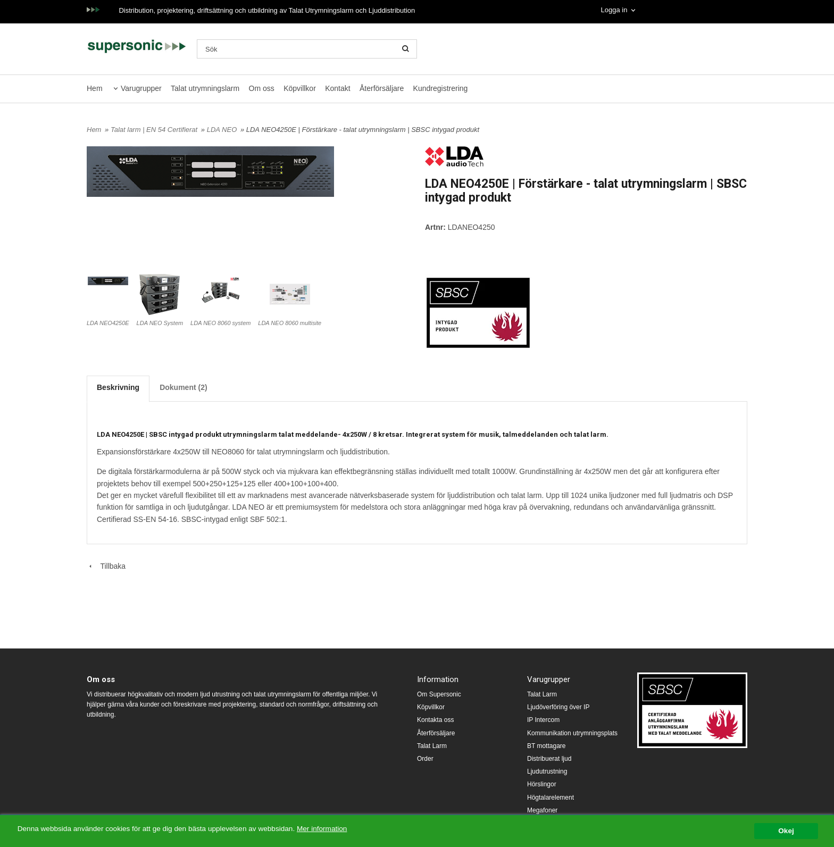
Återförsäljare (382, 88)
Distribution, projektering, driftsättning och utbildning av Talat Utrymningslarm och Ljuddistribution (267, 10)
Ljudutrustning (547, 771)
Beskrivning (118, 387)
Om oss (261, 88)
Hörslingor (541, 784)
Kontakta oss (435, 720)
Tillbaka (106, 566)
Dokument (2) (183, 387)
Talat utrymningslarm (205, 88)
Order (425, 758)
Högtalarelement (550, 797)
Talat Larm (432, 746)
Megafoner (542, 810)
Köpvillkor (299, 88)
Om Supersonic (439, 694)
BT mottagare (546, 746)
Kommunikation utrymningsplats (572, 733)
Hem (95, 88)
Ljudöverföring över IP (558, 707)
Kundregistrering (440, 88)
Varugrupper (141, 88)
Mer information (322, 829)
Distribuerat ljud (549, 758)
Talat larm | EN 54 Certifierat (155, 130)
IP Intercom (543, 720)
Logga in (614, 10)
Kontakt (337, 88)
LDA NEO (223, 130)
